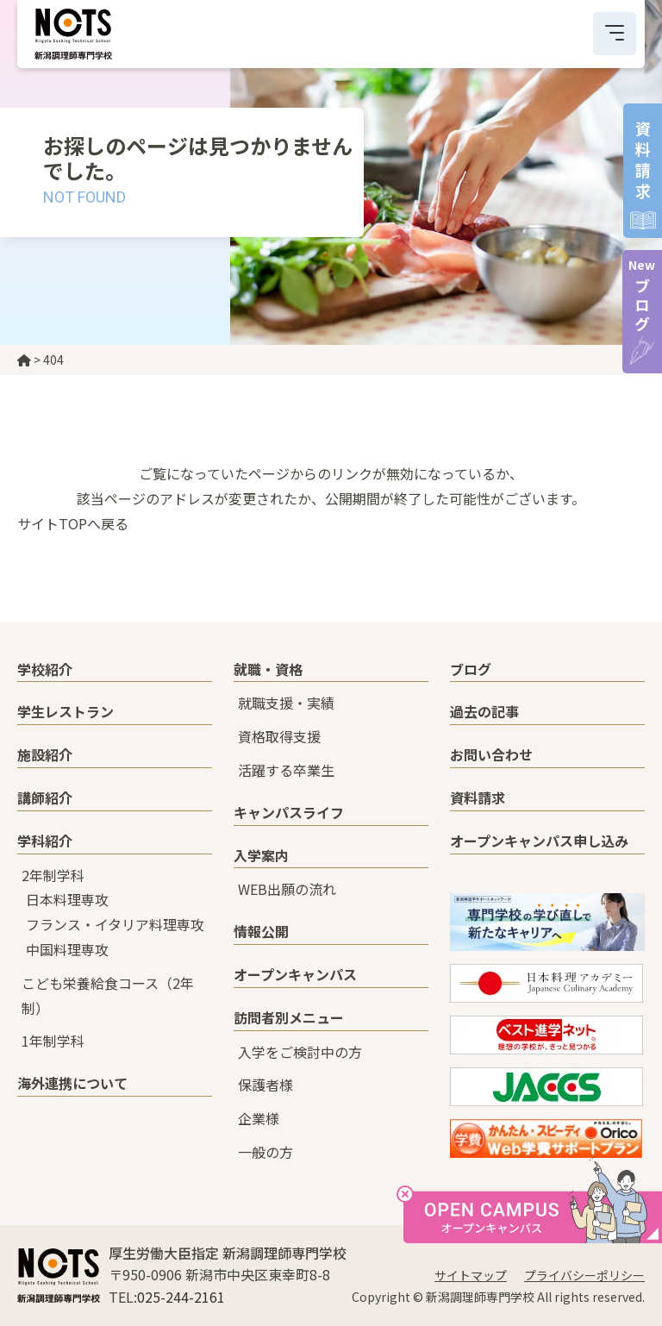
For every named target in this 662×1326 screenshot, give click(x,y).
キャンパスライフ (289, 812)
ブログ (641, 295)
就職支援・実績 (286, 702)
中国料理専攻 (67, 949)
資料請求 (477, 797)
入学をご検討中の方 (300, 1051)
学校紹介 (44, 669)
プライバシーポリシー (584, 1275)
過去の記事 (484, 711)
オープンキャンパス (295, 974)
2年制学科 (53, 875)
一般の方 (265, 1151)
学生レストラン (65, 711)
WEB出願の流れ (287, 889)
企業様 (258, 1118)
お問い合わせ (491, 754)
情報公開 (261, 931)
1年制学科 (53, 1040)
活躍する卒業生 (286, 770)
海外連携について (72, 1083)
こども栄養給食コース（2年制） (108, 995)
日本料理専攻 (67, 899)
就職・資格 (268, 669)
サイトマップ (470, 1275)
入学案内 (261, 855)
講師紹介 (44, 797)
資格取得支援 (279, 736)
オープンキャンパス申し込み (539, 840)
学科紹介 (44, 840)
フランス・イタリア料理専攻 (115, 924)
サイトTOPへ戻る (72, 523)
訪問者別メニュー (289, 1017)
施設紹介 (44, 754)
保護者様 (265, 1084)
